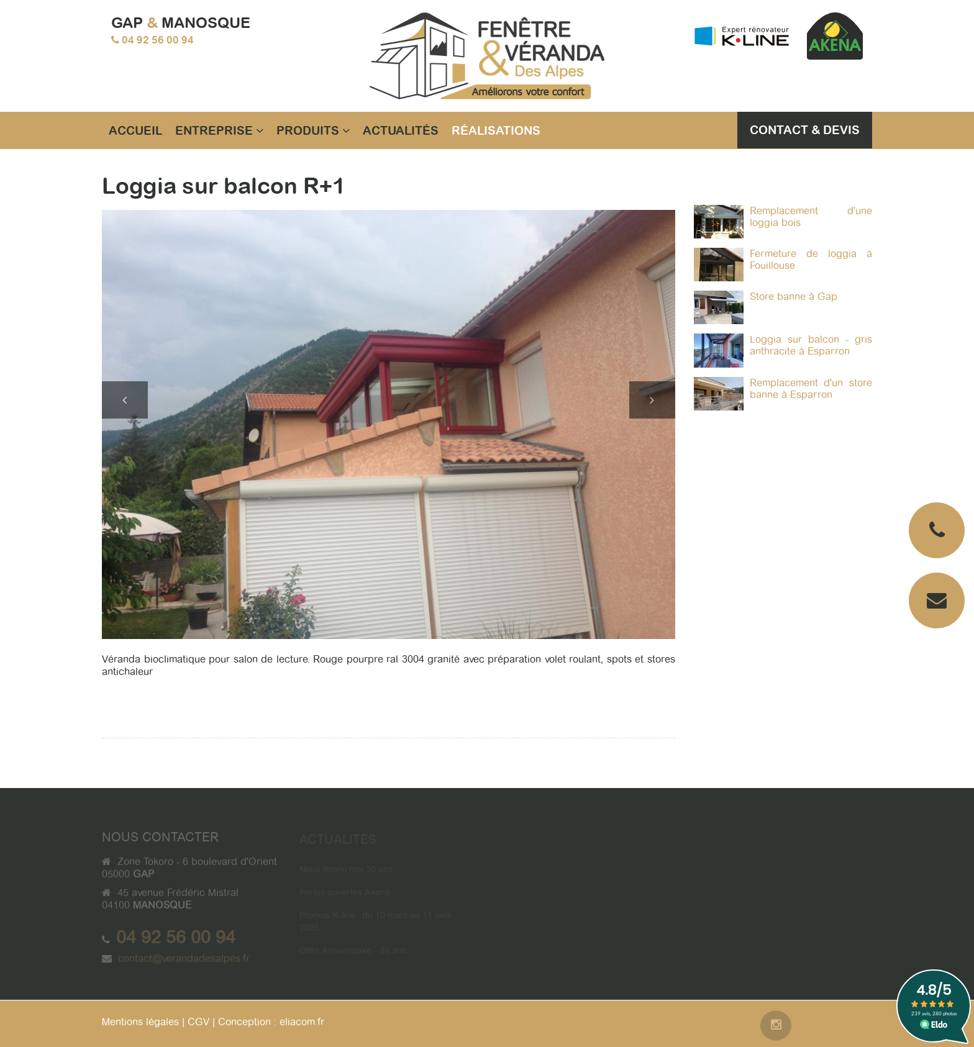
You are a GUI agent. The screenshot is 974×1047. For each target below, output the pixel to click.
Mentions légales (140, 1022)
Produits (313, 130)
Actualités (401, 130)
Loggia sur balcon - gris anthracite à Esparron (811, 345)
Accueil (135, 130)
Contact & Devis (805, 130)
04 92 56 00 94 (158, 40)
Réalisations (496, 130)
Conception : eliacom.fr (271, 1022)
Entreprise (219, 130)
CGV (198, 1022)
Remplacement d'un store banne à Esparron (811, 389)
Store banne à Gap (793, 296)
